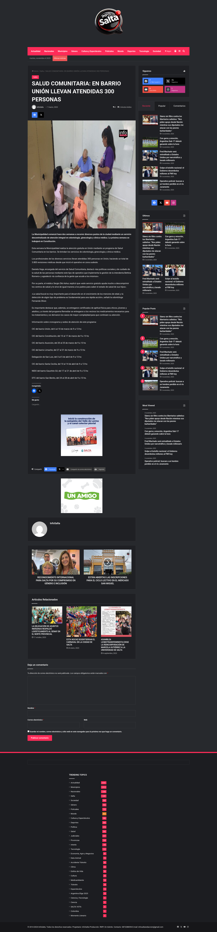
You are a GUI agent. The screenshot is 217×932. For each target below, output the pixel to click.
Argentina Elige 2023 (79, 893)
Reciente (146, 106)
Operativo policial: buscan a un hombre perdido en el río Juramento (172, 184)
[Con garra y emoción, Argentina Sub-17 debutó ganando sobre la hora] (150, 142)
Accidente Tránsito (78, 862)
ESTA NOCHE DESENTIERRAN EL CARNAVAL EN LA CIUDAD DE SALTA (80, 642)
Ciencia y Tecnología (79, 898)
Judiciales (75, 836)
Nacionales (49, 51)
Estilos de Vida (77, 871)
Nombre (31, 708)
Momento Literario (78, 915)
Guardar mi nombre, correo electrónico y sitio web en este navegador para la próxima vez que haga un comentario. (76, 732)
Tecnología (144, 51)
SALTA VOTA (76, 907)
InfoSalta (40, 107)
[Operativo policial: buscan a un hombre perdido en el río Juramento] (150, 185)
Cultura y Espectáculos (91, 51)
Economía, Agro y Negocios (82, 853)
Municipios (62, 51)
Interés (74, 845)
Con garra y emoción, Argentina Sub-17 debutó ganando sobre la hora (171, 141)
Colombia (75, 911)
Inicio (35, 71)
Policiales (109, 51)
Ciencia (74, 902)
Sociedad (157, 51)
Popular (162, 106)
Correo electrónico (36, 720)
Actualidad (35, 51)
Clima (73, 867)
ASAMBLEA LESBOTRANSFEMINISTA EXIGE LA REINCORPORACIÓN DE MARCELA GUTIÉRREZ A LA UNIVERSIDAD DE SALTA (115, 644)
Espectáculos (76, 889)
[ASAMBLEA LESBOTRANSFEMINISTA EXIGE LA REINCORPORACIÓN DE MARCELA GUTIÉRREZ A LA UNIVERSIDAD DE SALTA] (116, 621)
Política (74, 827)
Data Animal (76, 858)
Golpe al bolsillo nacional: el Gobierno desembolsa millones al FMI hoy (172, 171)
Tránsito (74, 884)
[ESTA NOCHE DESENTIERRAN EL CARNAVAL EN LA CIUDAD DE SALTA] (81, 621)
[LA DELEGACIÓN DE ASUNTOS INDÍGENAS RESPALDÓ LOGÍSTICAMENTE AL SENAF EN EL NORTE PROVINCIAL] (47, 615)
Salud (73, 831)
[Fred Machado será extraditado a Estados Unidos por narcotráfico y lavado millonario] (150, 155)
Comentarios (179, 106)
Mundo (121, 51)
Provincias (75, 840)
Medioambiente (77, 880)
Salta (42, 71)
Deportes (131, 51)
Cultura (74, 876)
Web (85, 720)
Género (74, 51)
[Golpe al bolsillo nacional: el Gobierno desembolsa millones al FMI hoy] (150, 171)
